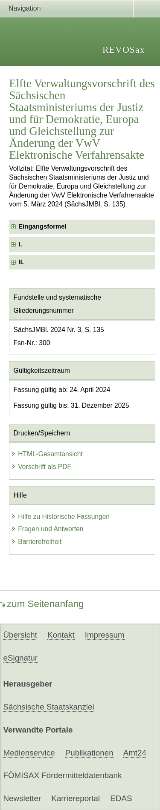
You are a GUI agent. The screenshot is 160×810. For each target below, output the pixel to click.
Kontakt (61, 634)
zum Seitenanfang (42, 603)
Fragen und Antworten (47, 528)
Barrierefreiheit (36, 541)
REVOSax (123, 49)
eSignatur (20, 657)
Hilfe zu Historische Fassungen (60, 516)
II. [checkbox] (20, 261)
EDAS (121, 798)
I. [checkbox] (20, 244)
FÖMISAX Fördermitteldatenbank (62, 775)
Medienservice (29, 752)
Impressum (105, 634)
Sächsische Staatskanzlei (48, 706)
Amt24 (134, 752)
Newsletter (22, 798)
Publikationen (89, 752)
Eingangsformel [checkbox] (42, 226)
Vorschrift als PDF (41, 466)
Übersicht (20, 634)
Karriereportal (75, 798)
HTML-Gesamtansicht (47, 454)
